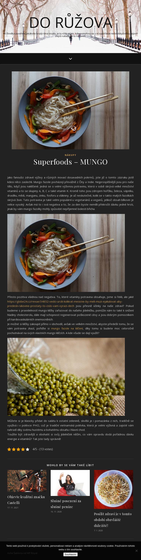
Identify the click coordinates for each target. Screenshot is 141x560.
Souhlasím (70, 554)
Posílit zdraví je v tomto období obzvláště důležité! (113, 520)
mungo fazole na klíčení (67, 328)
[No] (136, 550)
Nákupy (70, 155)
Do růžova (70, 22)
